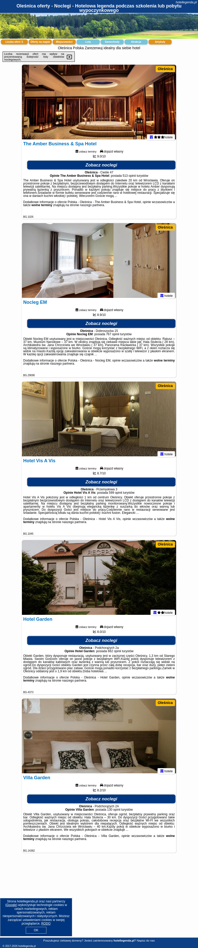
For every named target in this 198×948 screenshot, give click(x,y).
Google (11, 905)
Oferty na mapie (40, 41)
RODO (46, 923)
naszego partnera (92, 207)
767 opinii (112, 337)
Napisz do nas (146, 940)
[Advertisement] (99, 899)
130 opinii (113, 812)
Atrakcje (136, 41)
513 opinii (129, 178)
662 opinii (114, 654)
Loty (88, 41)
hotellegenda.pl (186, 2)
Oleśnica (165, 69)
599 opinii (115, 495)
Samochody (112, 41)
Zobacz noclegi (101, 167)
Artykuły (160, 41)
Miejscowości (64, 41)
